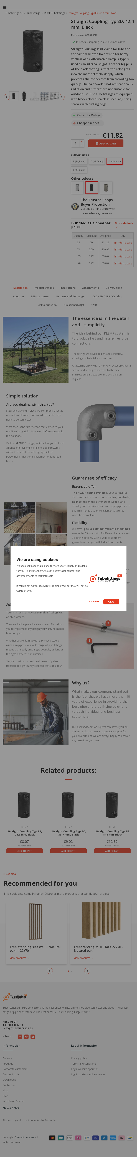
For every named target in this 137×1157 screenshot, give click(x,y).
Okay (111, 601)
